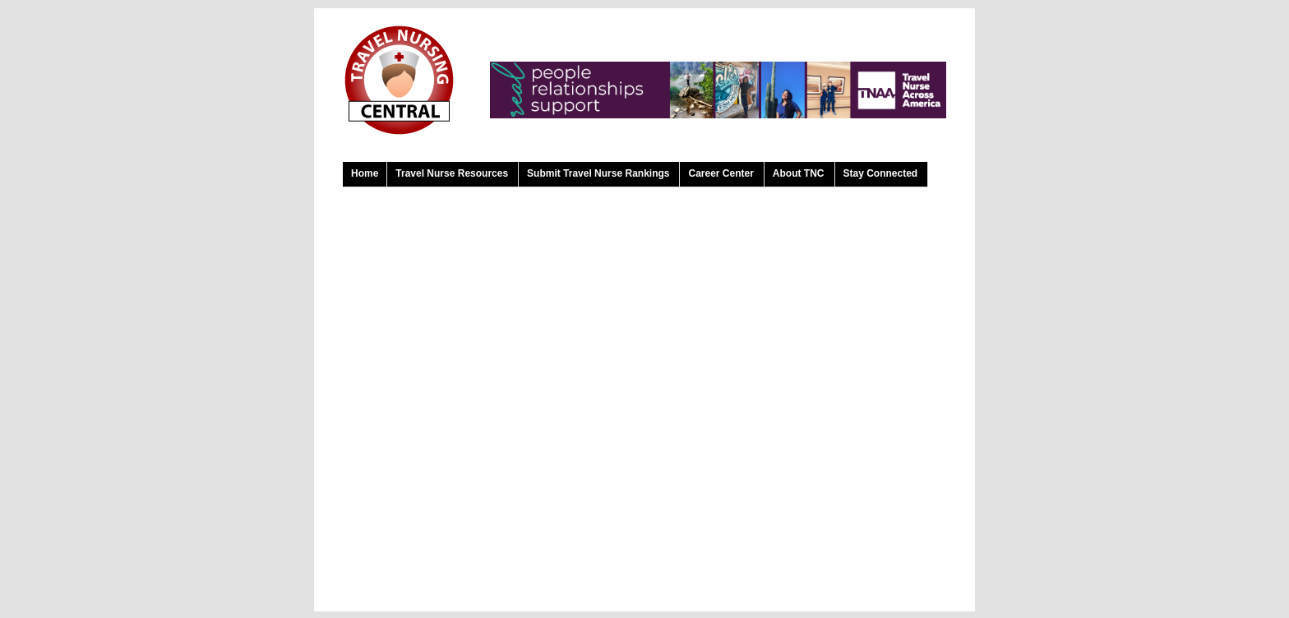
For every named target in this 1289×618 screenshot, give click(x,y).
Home (364, 173)
